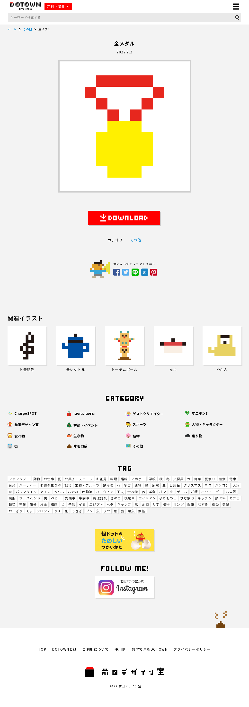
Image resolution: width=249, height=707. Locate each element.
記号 (67, 485)
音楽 (12, 485)
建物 (138, 485)
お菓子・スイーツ (79, 479)
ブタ (89, 511)
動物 (36, 479)
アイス (45, 491)
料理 (113, 479)
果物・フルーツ (87, 485)
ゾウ (106, 511)
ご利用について (95, 649)
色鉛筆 (87, 491)
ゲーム (182, 491)
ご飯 (194, 491)
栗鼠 (131, 511)
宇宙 (127, 485)
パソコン (222, 485)
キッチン (205, 498)
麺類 (12, 504)
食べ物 (132, 491)
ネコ (208, 485)
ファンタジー (19, 479)
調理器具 (100, 498)
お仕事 (49, 479)
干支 (120, 491)
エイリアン (147, 498)
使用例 (120, 649)
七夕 (110, 504)
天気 (236, 485)
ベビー (56, 498)
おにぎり (16, 511)
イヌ (82, 504)
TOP (42, 649)
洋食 (152, 491)
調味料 (220, 498)
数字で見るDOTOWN (150, 649)
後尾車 (129, 498)
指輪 (225, 504)
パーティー (27, 485)
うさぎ (77, 511)
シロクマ (44, 511)
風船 (12, 498)
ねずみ (203, 504)
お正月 (101, 479)
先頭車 (70, 498)
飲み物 (108, 485)
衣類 (215, 504)
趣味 (124, 479)
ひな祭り (187, 498)
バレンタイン (26, 491)
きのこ (115, 498)
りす (57, 511)
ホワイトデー (211, 491)
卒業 (22, 504)
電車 (232, 479)
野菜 (197, 479)
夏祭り (210, 479)
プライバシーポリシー (192, 649)
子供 (71, 504)
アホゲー (138, 479)
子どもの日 (168, 498)
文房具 (178, 479)
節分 (33, 504)
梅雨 (54, 504)
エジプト (96, 504)
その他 (135, 239)
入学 (155, 504)
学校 (152, 479)
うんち (59, 491)
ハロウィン (105, 491)
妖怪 (141, 511)
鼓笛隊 (231, 491)
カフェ (234, 498)
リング (178, 504)
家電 (155, 485)
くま (29, 511)
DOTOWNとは (64, 649)
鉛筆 (190, 504)
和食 (222, 479)
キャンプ (124, 504)
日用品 (174, 485)
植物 (166, 504)
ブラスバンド (29, 498)
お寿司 (73, 491)
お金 (43, 504)
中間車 (84, 498)
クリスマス (192, 485)
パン (162, 491)
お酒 (145, 504)
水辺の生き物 (50, 485)
